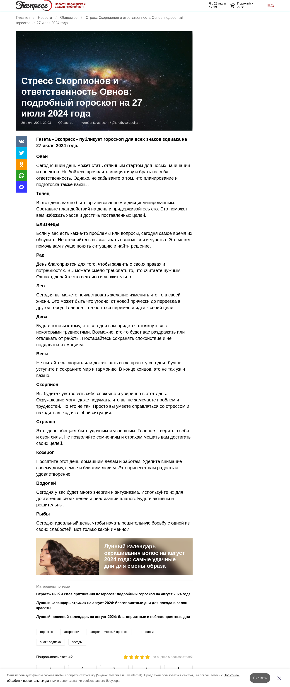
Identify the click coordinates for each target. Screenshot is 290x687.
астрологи (71, 632)
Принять (260, 678)
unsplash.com (99, 122)
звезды (77, 642)
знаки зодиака (50, 642)
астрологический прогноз (108, 632)
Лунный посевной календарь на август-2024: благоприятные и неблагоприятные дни (113, 617)
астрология (147, 632)
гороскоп (46, 632)
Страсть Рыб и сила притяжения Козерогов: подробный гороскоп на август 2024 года (113, 594)
